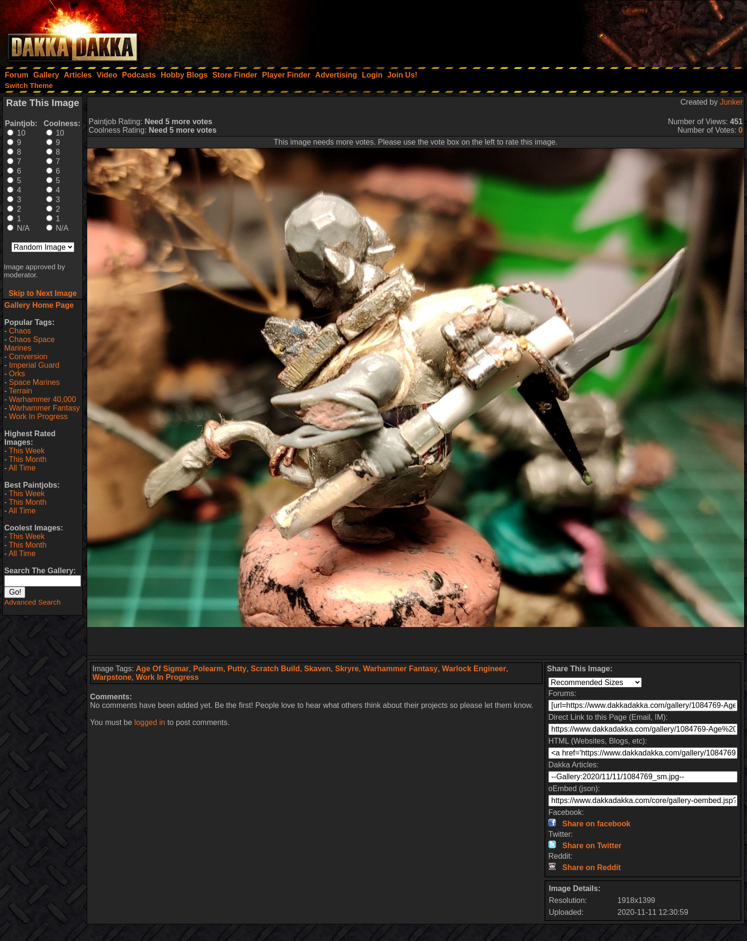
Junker (731, 102)
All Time (22, 468)
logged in (149, 722)
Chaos (20, 331)
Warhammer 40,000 (42, 399)
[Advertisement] (618, 31)
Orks (17, 374)
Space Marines (34, 382)
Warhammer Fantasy (44, 408)
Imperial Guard (34, 365)
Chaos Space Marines (29, 343)
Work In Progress (38, 416)
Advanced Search (32, 602)
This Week (26, 451)
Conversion (28, 357)
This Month (27, 459)
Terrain (20, 391)
